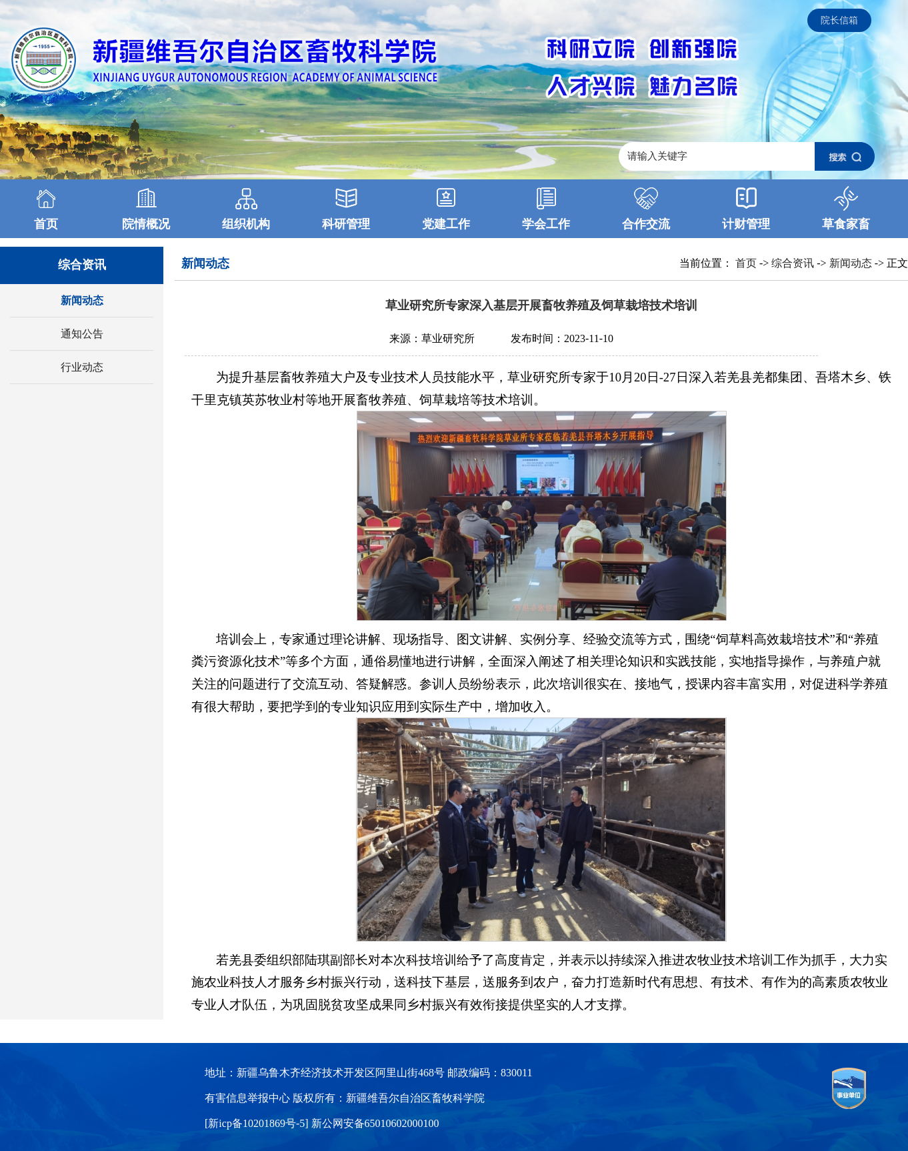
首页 (746, 263)
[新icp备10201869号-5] (258, 1123)
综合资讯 (792, 263)
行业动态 (82, 367)
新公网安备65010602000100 (375, 1123)
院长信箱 (839, 20)
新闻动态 (82, 300)
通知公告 (82, 333)
